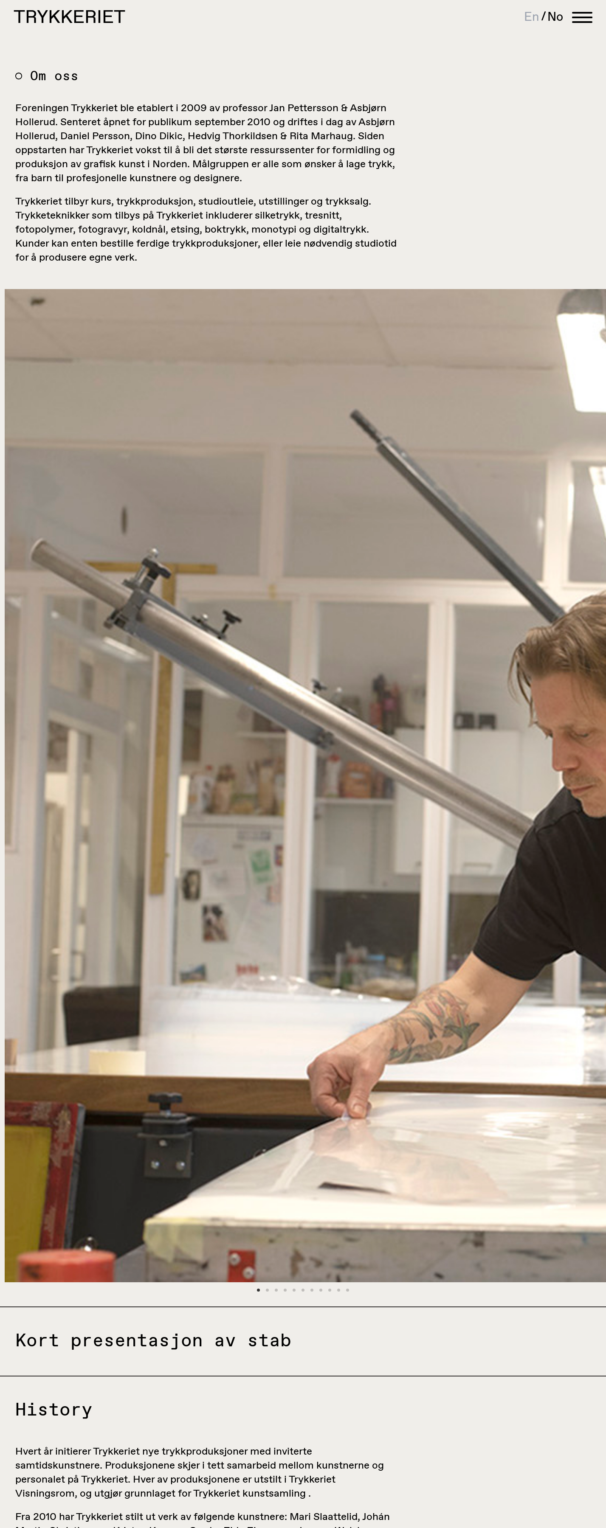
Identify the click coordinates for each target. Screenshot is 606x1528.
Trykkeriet (69, 18)
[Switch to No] (555, 17)
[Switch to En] (535, 17)
